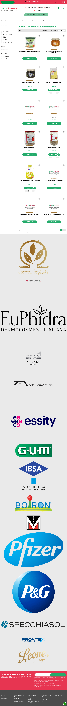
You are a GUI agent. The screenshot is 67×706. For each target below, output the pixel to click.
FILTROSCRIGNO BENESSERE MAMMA (54, 116)
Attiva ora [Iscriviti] (58, 675)
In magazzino (6, 56)
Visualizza (30, 58)
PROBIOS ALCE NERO (8, 41)
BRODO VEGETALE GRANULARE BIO (29, 51)
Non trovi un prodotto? (19, 701)
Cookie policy (30, 699)
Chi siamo (3, 695)
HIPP (4, 36)
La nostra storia (4, 697)
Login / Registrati (58, 695)
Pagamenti (16, 697)
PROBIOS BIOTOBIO (8, 42)
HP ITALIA (5, 37)
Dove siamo (3, 700)
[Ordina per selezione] (61, 31)
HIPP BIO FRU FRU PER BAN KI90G (30, 181)
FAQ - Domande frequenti (20, 700)
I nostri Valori (4, 698)
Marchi (42, 701)
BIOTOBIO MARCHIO (8, 34)
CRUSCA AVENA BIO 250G (53, 82)
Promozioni (43, 698)
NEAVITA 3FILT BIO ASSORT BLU (54, 181)
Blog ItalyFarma (44, 699)
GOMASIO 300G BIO (54, 147)
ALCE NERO (6, 31)
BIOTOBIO (5, 33)
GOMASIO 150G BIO (29, 147)
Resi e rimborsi (17, 698)
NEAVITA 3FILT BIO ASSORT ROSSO (30, 214)
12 (26, 231)
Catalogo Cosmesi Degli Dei (46, 696)
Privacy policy (31, 698)
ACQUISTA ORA (53, 89)
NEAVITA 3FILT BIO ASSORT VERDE (54, 214)
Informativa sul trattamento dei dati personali (44, 683)
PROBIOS (5, 39)
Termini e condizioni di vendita (32, 696)
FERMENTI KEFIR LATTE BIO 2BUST (30, 116)
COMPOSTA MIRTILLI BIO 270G (30, 82)
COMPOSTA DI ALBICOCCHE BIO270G (54, 52)
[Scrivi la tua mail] (42, 675)
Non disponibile (6, 58)
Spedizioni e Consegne (19, 695)
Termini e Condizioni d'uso (33, 701)
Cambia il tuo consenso (33, 703)
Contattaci (57, 697)
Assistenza (59, 2)
